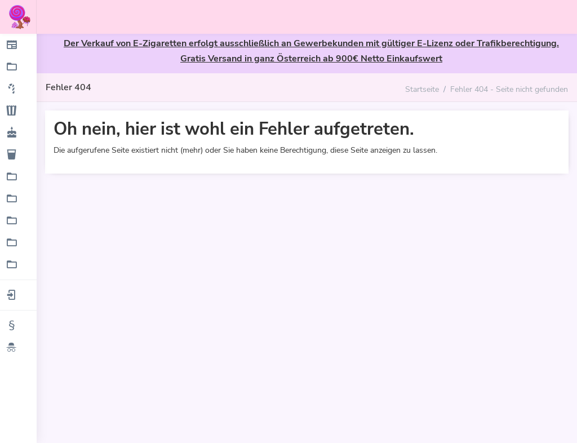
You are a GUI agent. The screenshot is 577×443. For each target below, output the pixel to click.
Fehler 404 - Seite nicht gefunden (509, 89)
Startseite (422, 89)
